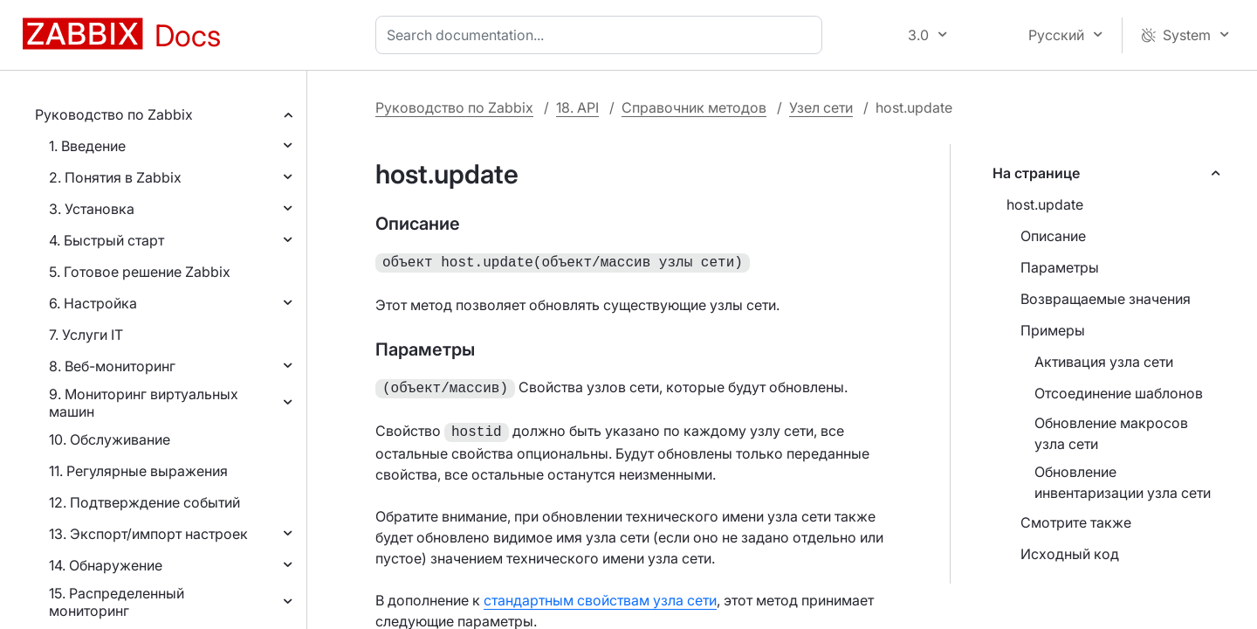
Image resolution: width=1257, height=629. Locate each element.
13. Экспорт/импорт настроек (148, 534)
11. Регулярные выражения (138, 471)
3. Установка (91, 209)
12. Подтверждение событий (144, 502)
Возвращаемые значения (1105, 299)
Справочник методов (694, 107)
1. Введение (87, 146)
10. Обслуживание (109, 439)
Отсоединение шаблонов (1118, 393)
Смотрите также (1075, 522)
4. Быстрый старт (106, 240)
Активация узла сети (1103, 361)
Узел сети (821, 107)
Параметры (1059, 267)
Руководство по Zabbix (114, 114)
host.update (1044, 204)
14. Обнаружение (105, 565)
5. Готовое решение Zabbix (139, 271)
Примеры (1052, 330)
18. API (577, 107)
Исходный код (1069, 554)
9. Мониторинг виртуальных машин (143, 402)
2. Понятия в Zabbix (115, 177)
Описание (1053, 236)
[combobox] (602, 35)
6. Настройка (93, 303)
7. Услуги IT (86, 334)
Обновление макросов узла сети (1111, 433)
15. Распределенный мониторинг (116, 601)
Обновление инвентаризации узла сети (1122, 482)
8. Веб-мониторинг (112, 366)
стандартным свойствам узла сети (600, 595)
